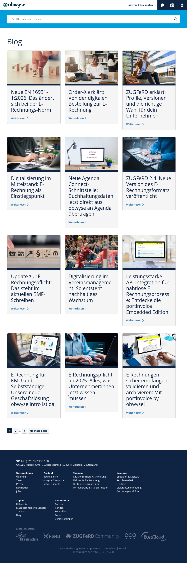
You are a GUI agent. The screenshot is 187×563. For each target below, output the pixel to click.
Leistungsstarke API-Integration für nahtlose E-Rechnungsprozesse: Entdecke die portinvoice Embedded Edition (147, 294)
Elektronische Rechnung (86, 480)
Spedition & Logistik (128, 476)
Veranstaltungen (64, 518)
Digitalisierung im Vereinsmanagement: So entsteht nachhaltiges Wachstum (89, 288)
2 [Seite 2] (16, 430)
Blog (18, 515)
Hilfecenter (22, 504)
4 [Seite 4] (25, 430)
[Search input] (92, 19)
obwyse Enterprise (53, 480)
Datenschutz (109, 548)
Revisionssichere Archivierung (89, 476)
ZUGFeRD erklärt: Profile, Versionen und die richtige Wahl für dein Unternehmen (146, 104)
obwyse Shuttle (51, 484)
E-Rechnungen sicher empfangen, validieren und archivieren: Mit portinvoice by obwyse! (147, 389)
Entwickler (60, 511)
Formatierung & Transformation (90, 487)
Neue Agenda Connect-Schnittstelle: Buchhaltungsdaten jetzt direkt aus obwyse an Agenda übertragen (90, 196)
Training (20, 511)
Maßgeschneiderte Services (31, 507)
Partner (59, 504)
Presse (20, 484)
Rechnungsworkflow (128, 491)
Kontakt (123, 548)
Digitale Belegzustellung (86, 484)
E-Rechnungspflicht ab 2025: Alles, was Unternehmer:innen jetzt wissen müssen (91, 386)
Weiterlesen (19, 118)
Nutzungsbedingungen (72, 548)
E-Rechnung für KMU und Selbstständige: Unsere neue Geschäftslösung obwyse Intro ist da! (33, 389)
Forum (58, 515)
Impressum (93, 548)
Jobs (18, 491)
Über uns (21, 476)
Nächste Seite (38, 430)
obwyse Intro (50, 476)
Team (19, 480)
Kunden (59, 507)
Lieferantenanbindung (129, 487)
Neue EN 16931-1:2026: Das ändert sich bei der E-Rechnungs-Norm (32, 101)
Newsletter (22, 487)
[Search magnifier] (175, 19)
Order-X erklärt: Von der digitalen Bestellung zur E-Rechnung (88, 101)
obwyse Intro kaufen (140, 5)
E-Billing (121, 484)
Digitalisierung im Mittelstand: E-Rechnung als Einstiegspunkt (31, 187)
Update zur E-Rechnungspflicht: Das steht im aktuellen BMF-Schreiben (31, 288)
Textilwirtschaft (125, 480)
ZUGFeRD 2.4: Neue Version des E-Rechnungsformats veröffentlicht (148, 187)
